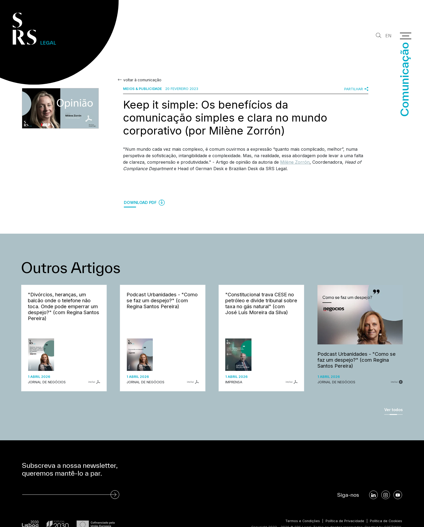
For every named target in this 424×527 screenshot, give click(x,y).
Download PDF (144, 203)
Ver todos (393, 409)
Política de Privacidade (345, 521)
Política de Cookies (386, 521)
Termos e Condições (302, 521)
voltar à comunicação (142, 80)
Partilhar (356, 89)
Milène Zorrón (295, 162)
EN (388, 35)
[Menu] (405, 36)
